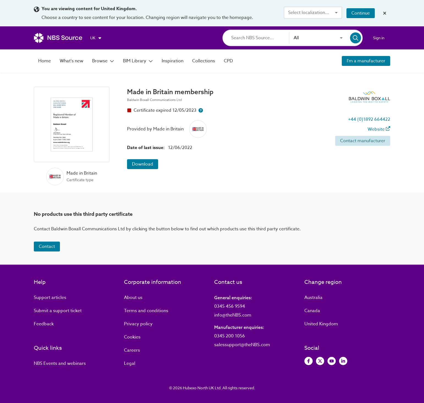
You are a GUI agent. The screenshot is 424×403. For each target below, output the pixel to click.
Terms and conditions (146, 310)
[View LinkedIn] (343, 361)
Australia (313, 297)
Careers (132, 350)
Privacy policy (138, 324)
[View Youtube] (331, 361)
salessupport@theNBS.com (242, 345)
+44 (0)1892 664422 (369, 119)
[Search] (260, 38)
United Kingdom (321, 324)
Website (379, 129)
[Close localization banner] (384, 13)
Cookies (132, 337)
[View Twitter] (320, 361)
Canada (312, 310)
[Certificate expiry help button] (201, 110)
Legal (129, 363)
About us (133, 297)
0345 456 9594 (229, 306)
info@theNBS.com (232, 315)
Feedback (44, 324)
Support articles (50, 297)
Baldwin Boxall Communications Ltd (154, 99)
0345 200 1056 (229, 336)
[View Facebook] (308, 361)
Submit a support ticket (58, 310)
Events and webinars (60, 363)
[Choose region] (96, 37)
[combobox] (313, 12)
